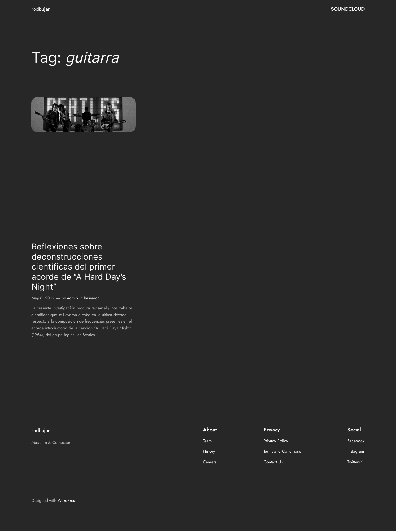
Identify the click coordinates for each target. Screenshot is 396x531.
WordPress (67, 500)
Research (91, 298)
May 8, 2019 (42, 298)
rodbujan (40, 8)
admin (72, 298)
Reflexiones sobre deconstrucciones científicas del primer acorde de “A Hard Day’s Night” (78, 267)
